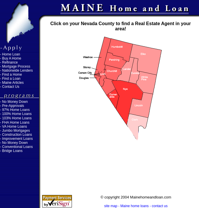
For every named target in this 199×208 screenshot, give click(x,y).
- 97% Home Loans (15, 110)
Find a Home (12, 75)
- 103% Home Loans (15, 118)
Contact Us (10, 87)
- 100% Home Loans (15, 114)
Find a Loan (11, 79)
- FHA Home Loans (14, 122)
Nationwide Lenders (17, 70)
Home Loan (11, 54)
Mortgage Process (16, 66)
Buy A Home (11, 58)
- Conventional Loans (16, 147)
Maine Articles (13, 83)
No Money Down (15, 102)
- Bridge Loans (11, 151)
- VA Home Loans (13, 127)
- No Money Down (14, 143)
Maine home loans (134, 206)
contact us (160, 206)
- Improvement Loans (16, 139)
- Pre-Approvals (12, 106)
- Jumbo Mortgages (15, 131)
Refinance (10, 62)
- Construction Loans (16, 135)
